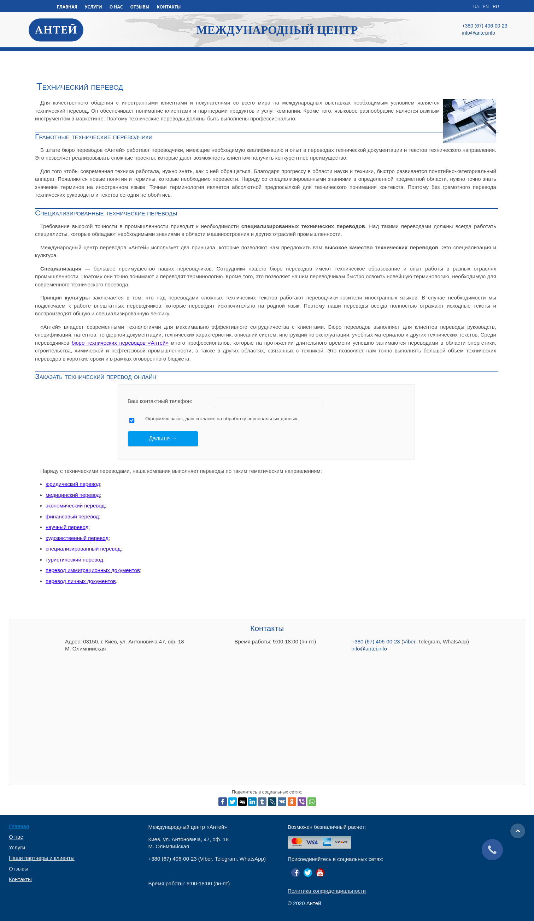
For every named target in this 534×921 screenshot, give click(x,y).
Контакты (20, 879)
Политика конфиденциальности (327, 891)
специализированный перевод (83, 549)
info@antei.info (369, 649)
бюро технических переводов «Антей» (120, 343)
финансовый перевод (72, 516)
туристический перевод (74, 560)
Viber (409, 641)
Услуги (17, 847)
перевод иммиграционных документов (93, 570)
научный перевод (67, 527)
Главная (19, 826)
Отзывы (18, 869)
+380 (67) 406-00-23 (376, 641)
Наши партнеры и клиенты (42, 858)
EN (486, 6)
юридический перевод (73, 484)
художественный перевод (77, 538)
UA (476, 6)
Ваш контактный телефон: (160, 401)
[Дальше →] (163, 438)
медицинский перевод (73, 495)
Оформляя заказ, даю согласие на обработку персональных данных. (222, 418)
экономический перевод (75, 506)
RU (496, 6)
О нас (16, 837)
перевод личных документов (81, 581)
